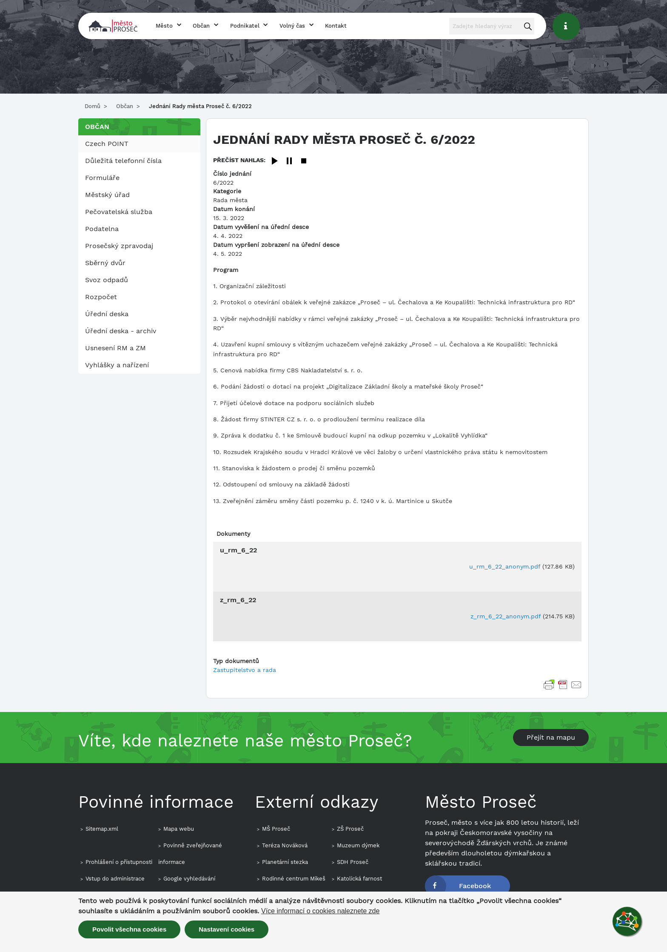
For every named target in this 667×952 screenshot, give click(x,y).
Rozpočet (101, 297)
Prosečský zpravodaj (119, 246)
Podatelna (102, 229)
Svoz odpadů (106, 280)
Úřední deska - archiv (120, 331)
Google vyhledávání (189, 878)
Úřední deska (106, 314)
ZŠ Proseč (350, 829)
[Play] (275, 161)
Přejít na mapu (551, 737)
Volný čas (292, 26)
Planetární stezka (285, 862)
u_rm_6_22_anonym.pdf (504, 566)
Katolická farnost (359, 878)
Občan (201, 26)
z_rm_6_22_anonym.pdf (505, 616)
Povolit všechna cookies (129, 929)
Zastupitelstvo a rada (244, 669)
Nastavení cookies (226, 929)
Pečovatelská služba (118, 212)
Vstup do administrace (115, 878)
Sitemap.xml (102, 829)
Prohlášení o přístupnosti (119, 862)
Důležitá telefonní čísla (123, 161)
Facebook (475, 886)
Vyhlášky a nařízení (117, 365)
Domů (92, 106)
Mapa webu (178, 829)
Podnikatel (244, 26)
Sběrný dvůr (105, 263)
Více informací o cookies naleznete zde (320, 911)
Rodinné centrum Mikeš (293, 878)
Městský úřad (107, 195)
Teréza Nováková (285, 845)
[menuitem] (139, 143)
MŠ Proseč (276, 829)
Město (164, 26)
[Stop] (303, 161)
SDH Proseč (352, 862)
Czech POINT (106, 144)
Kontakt (336, 26)
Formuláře (102, 178)
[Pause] (289, 161)
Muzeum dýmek (358, 845)
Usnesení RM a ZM (115, 348)
